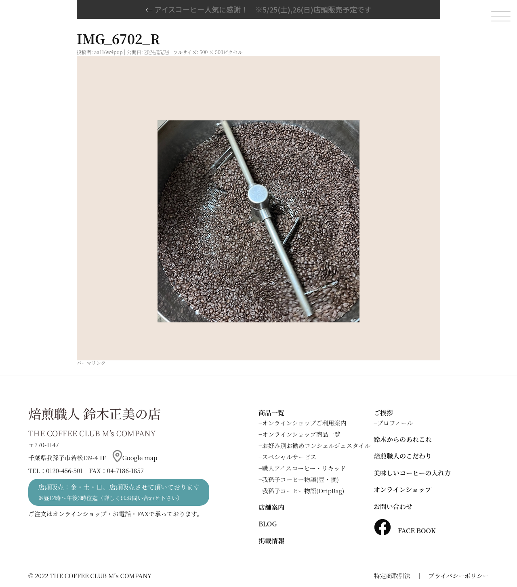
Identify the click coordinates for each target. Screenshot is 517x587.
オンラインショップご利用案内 (304, 423)
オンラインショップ (402, 489)
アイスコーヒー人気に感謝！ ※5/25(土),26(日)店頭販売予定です (258, 9)
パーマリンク (91, 362)
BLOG (267, 523)
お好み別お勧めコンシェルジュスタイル (316, 445)
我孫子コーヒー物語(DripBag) (303, 490)
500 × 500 (211, 51)
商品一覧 (271, 412)
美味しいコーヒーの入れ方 (412, 473)
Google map (135, 457)
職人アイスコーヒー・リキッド (304, 468)
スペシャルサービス (289, 456)
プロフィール (395, 423)
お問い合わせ (393, 506)
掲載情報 (271, 540)
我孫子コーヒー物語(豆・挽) (300, 479)
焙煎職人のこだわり (403, 456)
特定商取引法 (392, 575)
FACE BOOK (405, 530)
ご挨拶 (383, 412)
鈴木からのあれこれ (403, 439)
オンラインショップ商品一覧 (301, 434)
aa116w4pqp (108, 51)
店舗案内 (271, 507)
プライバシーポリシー (459, 575)
